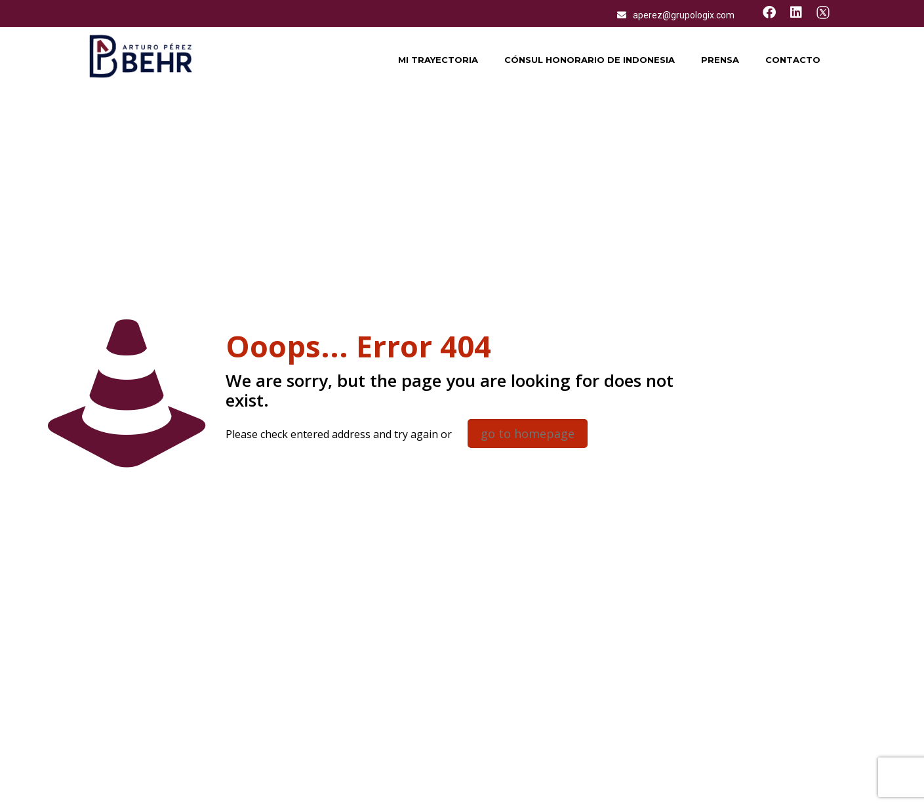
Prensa (720, 59)
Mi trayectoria (438, 59)
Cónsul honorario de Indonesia (589, 59)
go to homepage (527, 433)
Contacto (792, 59)
